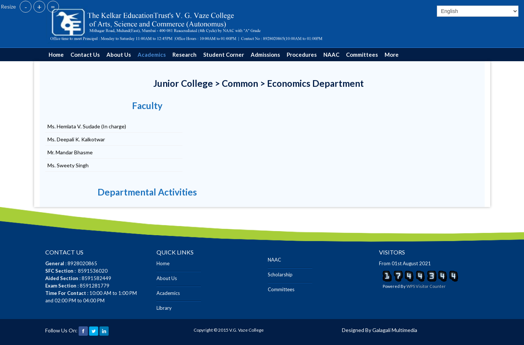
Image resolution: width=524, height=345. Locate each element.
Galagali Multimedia (394, 330)
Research (184, 54)
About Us (118, 54)
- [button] (25, 6)
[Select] (477, 11)
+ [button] (39, 6)
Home (56, 54)
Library (164, 308)
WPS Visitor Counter (426, 286)
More (392, 54)
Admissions (265, 54)
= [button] (53, 6)
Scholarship (280, 274)
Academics (152, 54)
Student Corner (223, 54)
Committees (362, 54)
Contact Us (85, 54)
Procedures (302, 54)
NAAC (331, 54)
